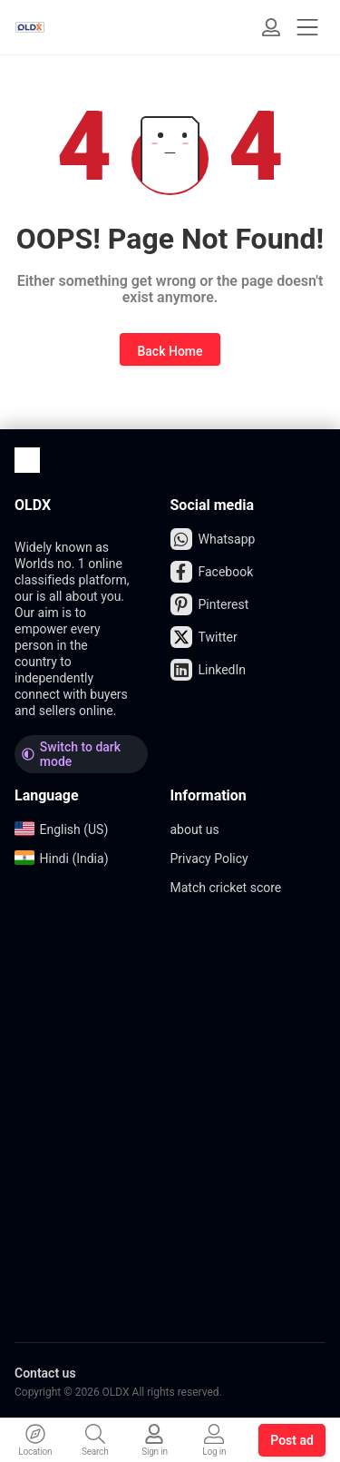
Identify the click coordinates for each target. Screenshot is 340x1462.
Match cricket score (226, 887)
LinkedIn (208, 670)
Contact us (45, 1373)
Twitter (204, 637)
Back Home (169, 351)
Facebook (212, 572)
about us (194, 829)
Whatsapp (213, 539)
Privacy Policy (209, 858)
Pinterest (209, 604)
